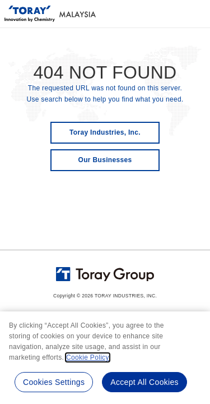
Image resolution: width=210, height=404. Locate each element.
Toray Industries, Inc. (105, 132)
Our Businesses (105, 160)
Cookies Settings (54, 382)
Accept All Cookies (144, 382)
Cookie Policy (87, 357)
